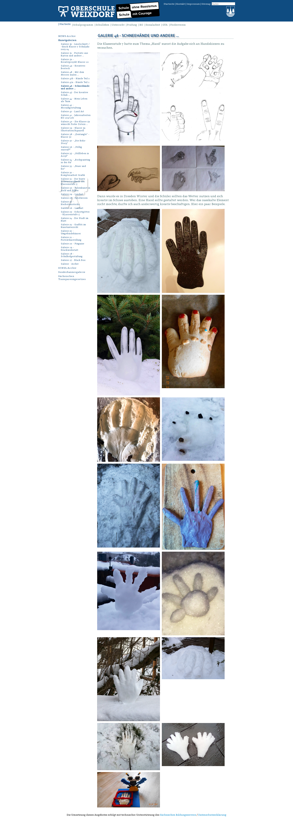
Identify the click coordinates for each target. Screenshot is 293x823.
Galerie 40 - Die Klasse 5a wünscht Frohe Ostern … (75, 122)
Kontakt (180, 3)
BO (141, 24)
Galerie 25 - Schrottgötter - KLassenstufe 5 (75, 213)
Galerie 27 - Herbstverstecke (70, 203)
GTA (165, 24)
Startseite (169, 3)
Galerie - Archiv (70, 264)
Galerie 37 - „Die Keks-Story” (73, 142)
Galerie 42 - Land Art (72, 111)
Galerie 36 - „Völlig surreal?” (71, 148)
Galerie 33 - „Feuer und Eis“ (73, 167)
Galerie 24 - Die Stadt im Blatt (74, 219)
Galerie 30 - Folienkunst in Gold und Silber (75, 189)
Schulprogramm (83, 24)
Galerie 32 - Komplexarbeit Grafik (73, 173)
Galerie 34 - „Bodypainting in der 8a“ (75, 161)
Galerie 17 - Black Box (73, 260)
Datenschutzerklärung (212, 814)
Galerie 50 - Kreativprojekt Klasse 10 (75, 60)
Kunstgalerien (67, 40)
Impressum (193, 3)
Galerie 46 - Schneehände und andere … (75, 87)
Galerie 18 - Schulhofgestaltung (72, 255)
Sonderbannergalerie (71, 272)
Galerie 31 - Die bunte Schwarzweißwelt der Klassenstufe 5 (73, 181)
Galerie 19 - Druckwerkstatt (69, 248)
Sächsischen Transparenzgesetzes (72, 278)
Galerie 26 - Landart (72, 208)
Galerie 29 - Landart (72, 194)
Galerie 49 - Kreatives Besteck (73, 67)
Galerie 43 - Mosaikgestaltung (71, 106)
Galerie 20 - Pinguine (72, 243)
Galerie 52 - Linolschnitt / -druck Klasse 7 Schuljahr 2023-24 (75, 47)
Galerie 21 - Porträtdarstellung (71, 238)
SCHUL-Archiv (67, 267)
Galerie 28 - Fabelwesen (74, 198)
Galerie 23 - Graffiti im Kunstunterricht (73, 225)
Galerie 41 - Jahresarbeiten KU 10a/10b (76, 116)
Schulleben (102, 24)
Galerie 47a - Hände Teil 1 (75, 82)
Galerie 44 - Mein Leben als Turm (74, 100)
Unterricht (118, 24)
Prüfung (132, 24)
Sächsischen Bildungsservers (178, 814)
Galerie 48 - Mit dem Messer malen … (72, 73)
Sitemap (206, 3)
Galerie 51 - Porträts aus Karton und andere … (74, 54)
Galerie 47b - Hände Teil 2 (75, 78)
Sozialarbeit (153, 24)
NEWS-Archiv (67, 36)
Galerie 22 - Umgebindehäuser (71, 232)
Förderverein (178, 24)
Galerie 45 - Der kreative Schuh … (74, 93)
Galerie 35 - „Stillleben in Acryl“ (75, 154)
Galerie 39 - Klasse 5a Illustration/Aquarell (73, 129)
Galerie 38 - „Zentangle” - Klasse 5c (75, 135)
